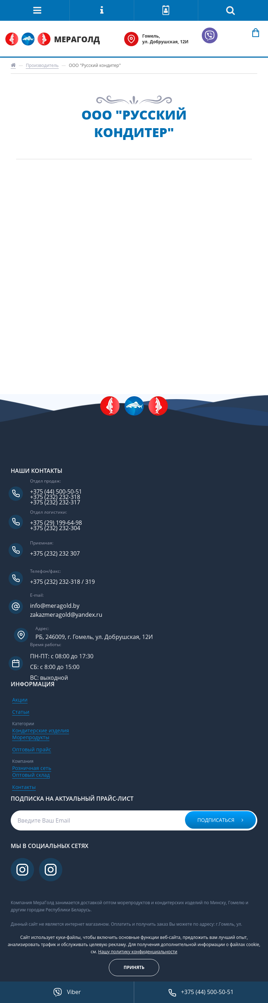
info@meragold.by (54, 606)
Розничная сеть (31, 768)
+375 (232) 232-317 (55, 502)
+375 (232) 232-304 (55, 528)
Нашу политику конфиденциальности (137, 952)
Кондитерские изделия (40, 730)
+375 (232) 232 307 (55, 553)
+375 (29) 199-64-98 (56, 522)
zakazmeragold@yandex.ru (66, 614)
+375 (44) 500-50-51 (56, 491)
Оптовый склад (31, 774)
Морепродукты (30, 737)
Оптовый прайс (31, 749)
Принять (133, 967)
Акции (20, 699)
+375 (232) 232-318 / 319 (62, 582)
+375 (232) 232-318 (55, 497)
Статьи (20, 711)
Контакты (24, 787)
